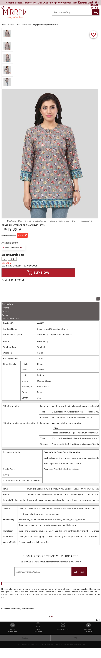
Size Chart (7, 263)
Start (97, 620)
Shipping (5, 307)
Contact (25, 638)
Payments (5, 311)
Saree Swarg (42, 341)
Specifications (7, 304)
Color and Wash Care (10, 318)
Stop (99, 620)
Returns (5, 315)
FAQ (76, 638)
